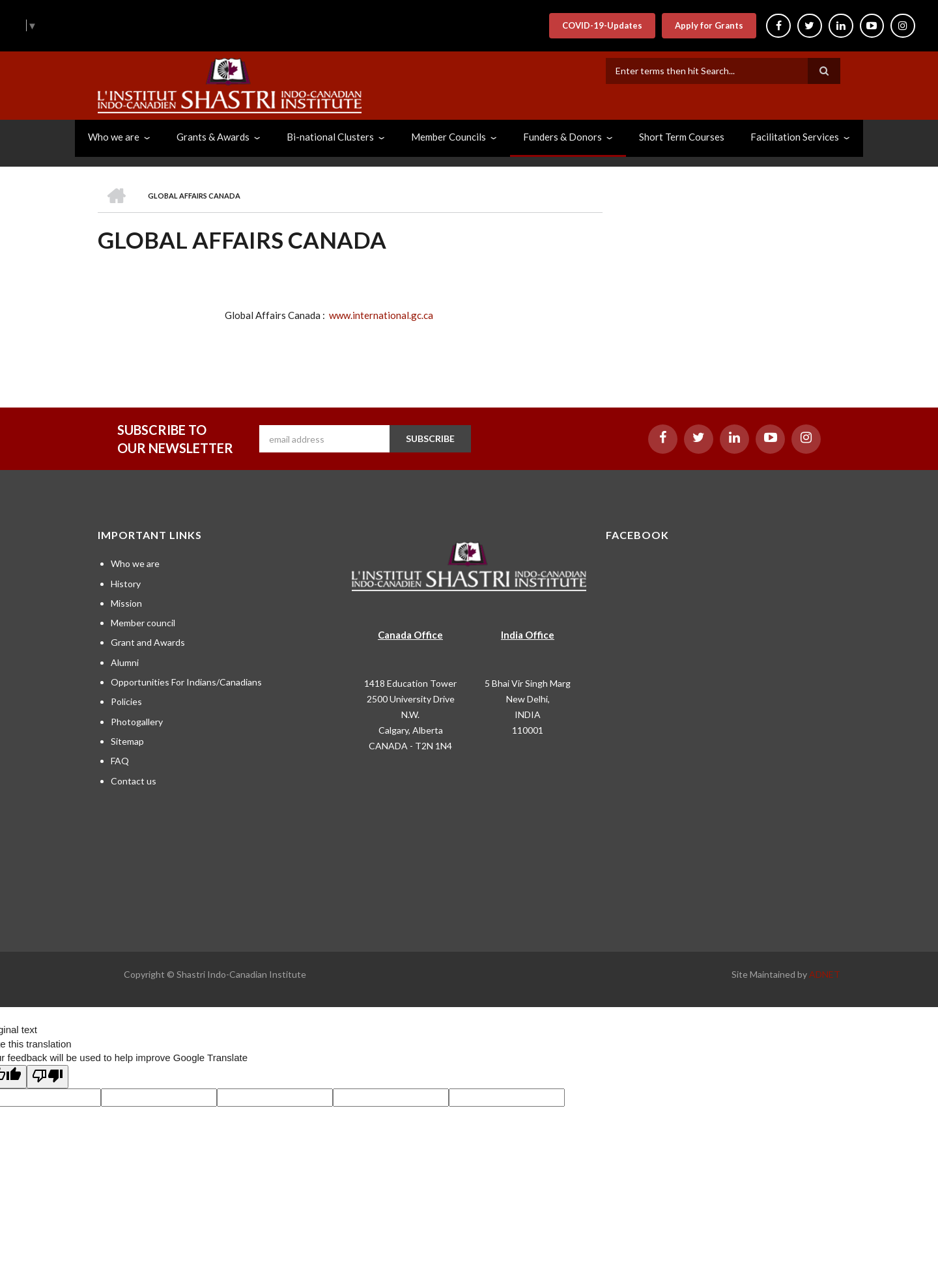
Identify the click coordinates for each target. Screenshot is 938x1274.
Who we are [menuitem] (113, 137)
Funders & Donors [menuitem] (562, 137)
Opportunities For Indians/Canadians (186, 681)
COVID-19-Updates (601, 25)
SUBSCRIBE (430, 438)
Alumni (125, 662)
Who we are (135, 563)
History (126, 583)
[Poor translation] (47, 1076)
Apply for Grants (708, 25)
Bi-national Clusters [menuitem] (330, 137)
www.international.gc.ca (381, 315)
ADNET (824, 974)
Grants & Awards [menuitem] (213, 137)
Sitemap (127, 741)
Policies (126, 701)
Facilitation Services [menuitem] (794, 137)
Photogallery (137, 721)
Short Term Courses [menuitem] (681, 137)
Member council (143, 622)
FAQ (120, 760)
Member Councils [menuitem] (448, 137)
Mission (126, 603)
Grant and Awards (148, 642)
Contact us (133, 780)
